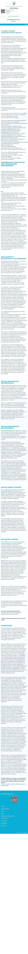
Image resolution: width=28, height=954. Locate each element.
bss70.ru (25, 832)
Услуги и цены (4, 820)
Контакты (13, 21)
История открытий (5, 808)
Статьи (2, 811)
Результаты (3, 825)
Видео (2, 813)
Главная (2, 806)
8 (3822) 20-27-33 (14, 19)
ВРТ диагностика (4, 818)
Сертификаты (4, 823)
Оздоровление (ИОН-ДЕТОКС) (7, 815)
